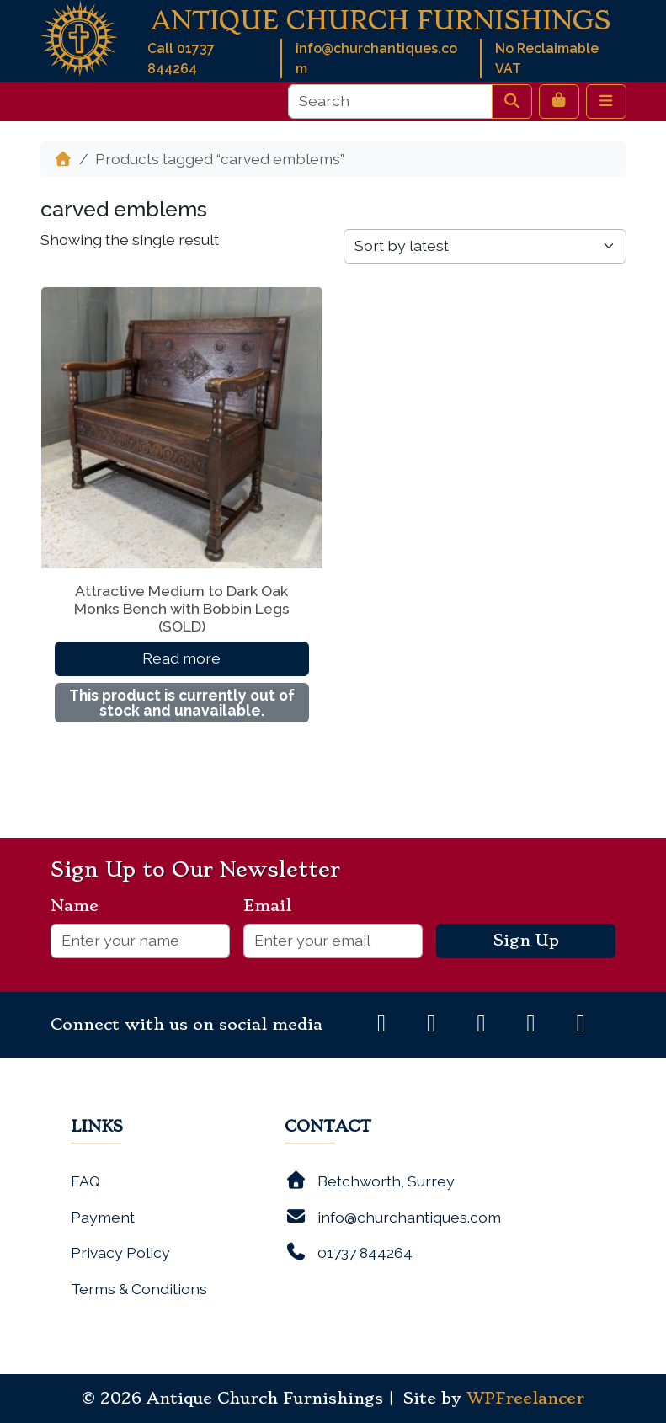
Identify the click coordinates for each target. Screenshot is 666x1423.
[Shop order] (485, 246)
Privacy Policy (120, 1252)
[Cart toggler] (559, 101)
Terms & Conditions (139, 1289)
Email (274, 906)
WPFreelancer (525, 1398)
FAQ (85, 1181)
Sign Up (526, 940)
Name (81, 906)
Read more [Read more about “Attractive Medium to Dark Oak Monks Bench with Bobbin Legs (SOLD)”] (181, 658)
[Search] (390, 101)
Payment (103, 1217)
